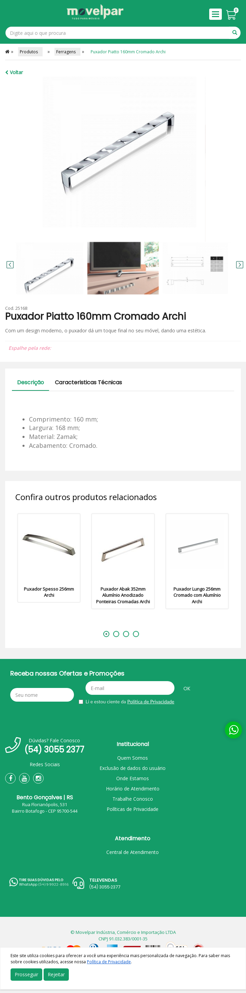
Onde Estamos (132, 778)
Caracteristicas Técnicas (88, 382)
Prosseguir (26, 974)
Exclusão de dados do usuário (132, 768)
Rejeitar (56, 974)
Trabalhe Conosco (132, 799)
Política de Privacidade (150, 701)
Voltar (14, 72)
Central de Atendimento (132, 852)
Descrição (30, 382)
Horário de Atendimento (132, 788)
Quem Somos (132, 758)
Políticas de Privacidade (132, 809)
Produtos (30, 52)
